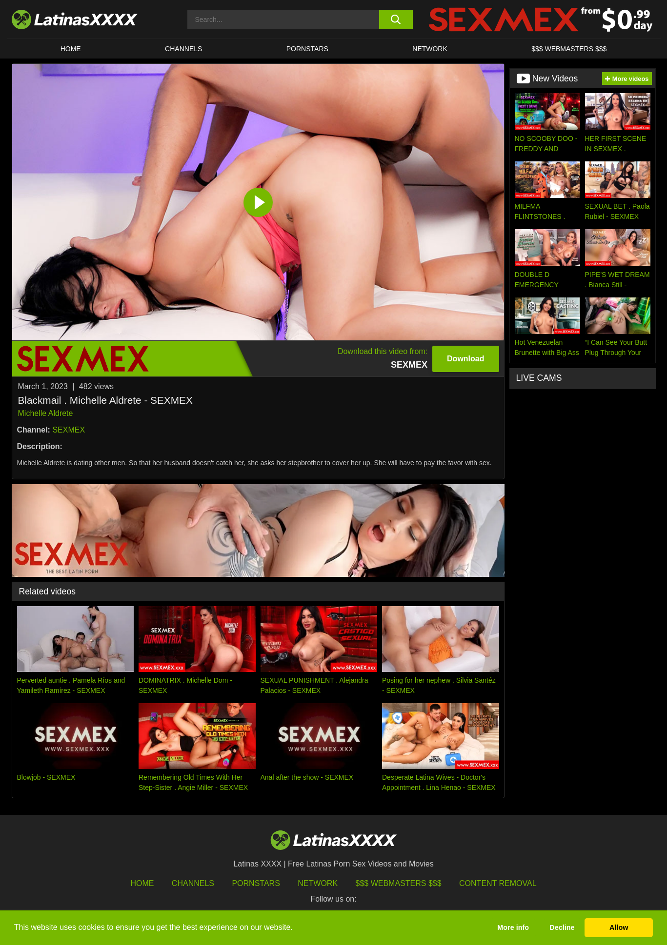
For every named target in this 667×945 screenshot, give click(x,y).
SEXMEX (68, 430)
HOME (71, 49)
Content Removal (498, 883)
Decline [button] (561, 927)
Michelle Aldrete (45, 413)
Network (429, 49)
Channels (193, 883)
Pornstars (307, 49)
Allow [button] (618, 927)
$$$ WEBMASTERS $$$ (568, 49)
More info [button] (513, 927)
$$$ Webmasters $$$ (399, 883)
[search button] (396, 19)
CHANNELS (183, 49)
